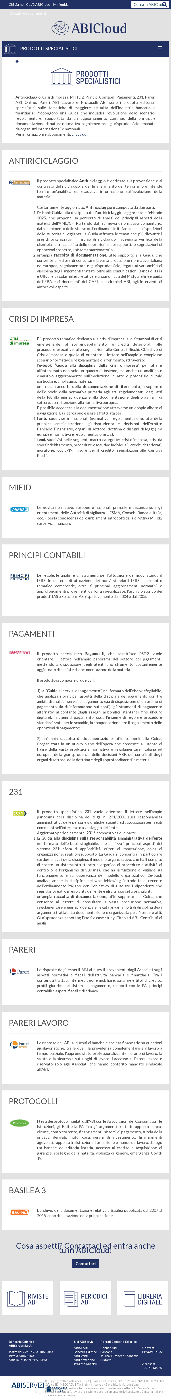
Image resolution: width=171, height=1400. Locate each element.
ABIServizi (81, 1348)
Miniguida (60, 4)
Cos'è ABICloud (38, 4)
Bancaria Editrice (85, 1352)
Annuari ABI (108, 1348)
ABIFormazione (84, 1360)
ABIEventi (81, 1356)
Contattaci (86, 1263)
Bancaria (106, 1352)
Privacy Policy (152, 1352)
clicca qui (79, 134)
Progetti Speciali (85, 1364)
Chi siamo (16, 4)
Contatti (149, 1348)
